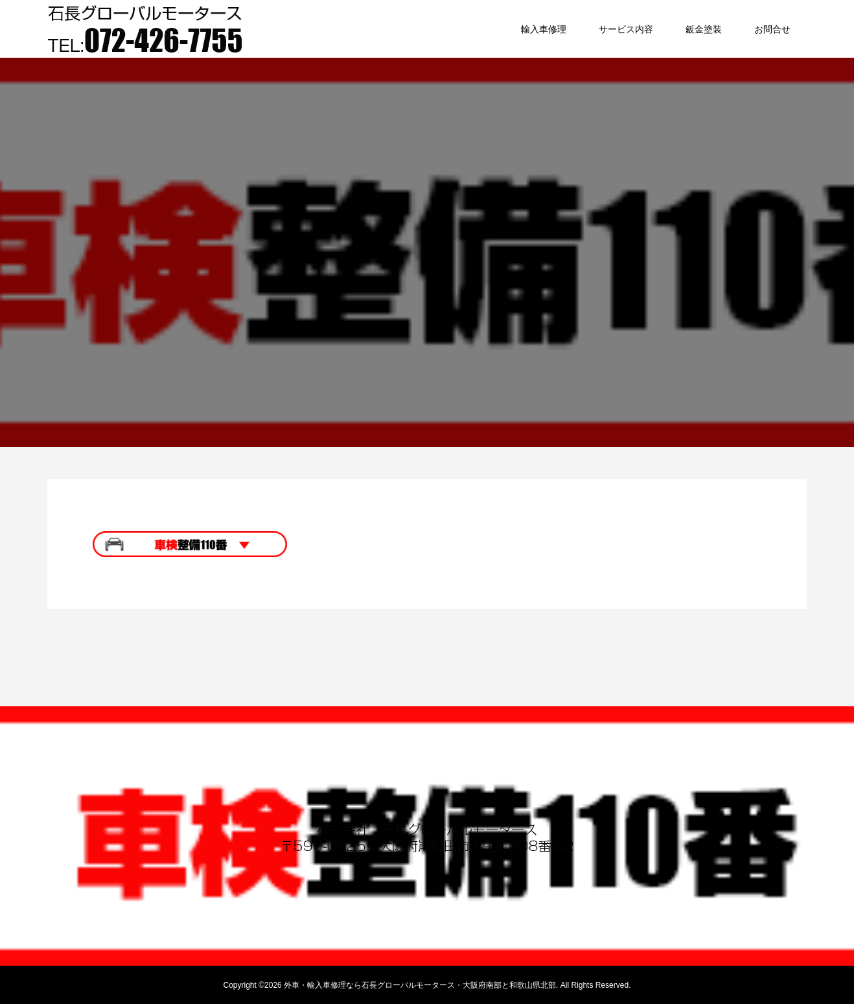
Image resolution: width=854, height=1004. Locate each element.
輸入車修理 (543, 29)
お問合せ (772, 29)
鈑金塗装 (704, 29)
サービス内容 (626, 29)
